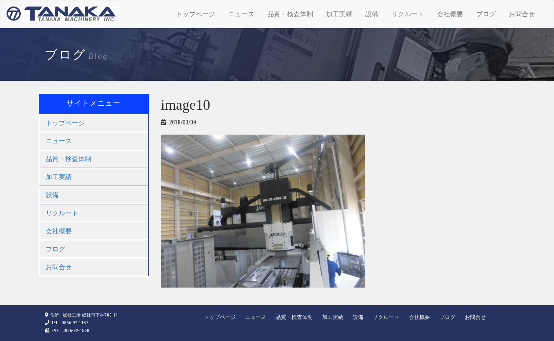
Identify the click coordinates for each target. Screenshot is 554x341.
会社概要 (450, 14)
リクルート (407, 14)
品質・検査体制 (290, 14)
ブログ (486, 14)
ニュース (241, 14)
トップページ (195, 14)
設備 (371, 14)
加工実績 (339, 14)
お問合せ (522, 14)
